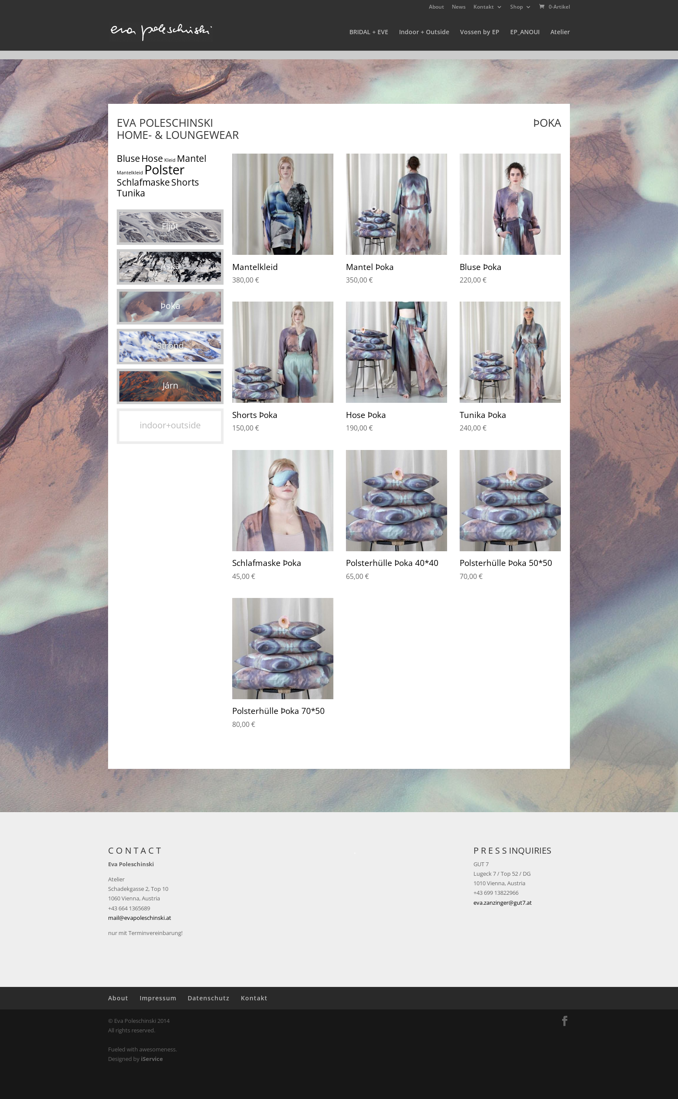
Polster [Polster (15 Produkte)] (164, 169)
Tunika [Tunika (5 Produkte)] (131, 193)
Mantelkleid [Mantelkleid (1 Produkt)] (130, 173)
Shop (516, 7)
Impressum (158, 998)
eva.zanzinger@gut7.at (502, 902)
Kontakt (483, 7)
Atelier (560, 32)
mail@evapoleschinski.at (139, 918)
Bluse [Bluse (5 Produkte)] (128, 158)
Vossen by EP (479, 32)
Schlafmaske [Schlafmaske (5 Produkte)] (143, 182)
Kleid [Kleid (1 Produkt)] (170, 160)
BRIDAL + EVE (368, 32)
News (459, 7)
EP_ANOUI (525, 32)
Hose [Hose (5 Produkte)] (152, 158)
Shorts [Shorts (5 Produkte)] (185, 182)
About (436, 7)
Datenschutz (209, 998)
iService (152, 1059)
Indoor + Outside (424, 32)
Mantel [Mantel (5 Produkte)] (191, 158)
